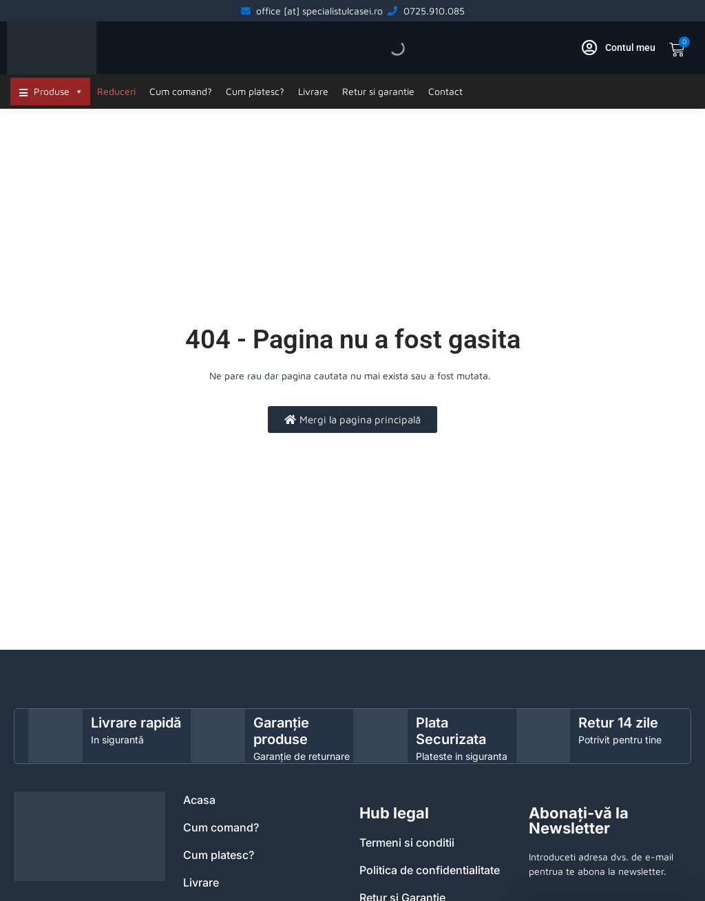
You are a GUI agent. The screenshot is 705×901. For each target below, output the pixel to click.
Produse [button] (58, 91)
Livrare (313, 91)
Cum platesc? (255, 91)
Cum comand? (180, 91)
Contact (445, 91)
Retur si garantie (378, 91)
